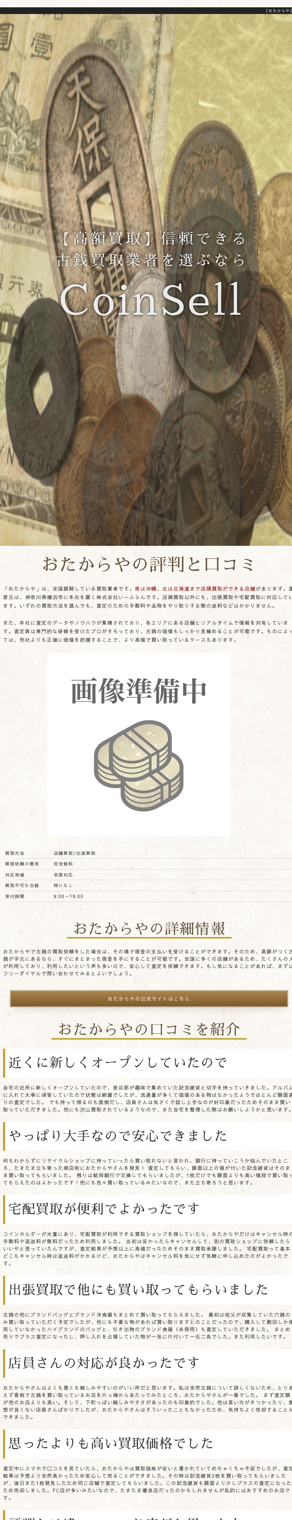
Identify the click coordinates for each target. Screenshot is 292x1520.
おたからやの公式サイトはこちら (149, 998)
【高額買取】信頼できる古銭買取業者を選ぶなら (152, 281)
